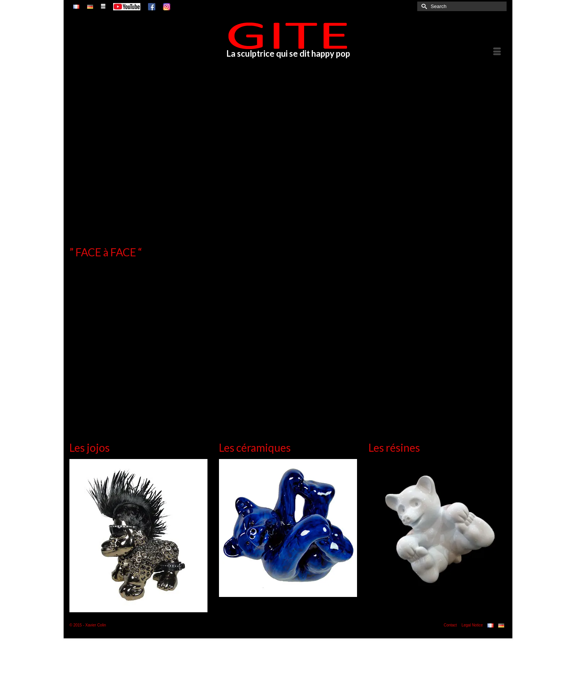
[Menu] (497, 52)
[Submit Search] (423, 6)
